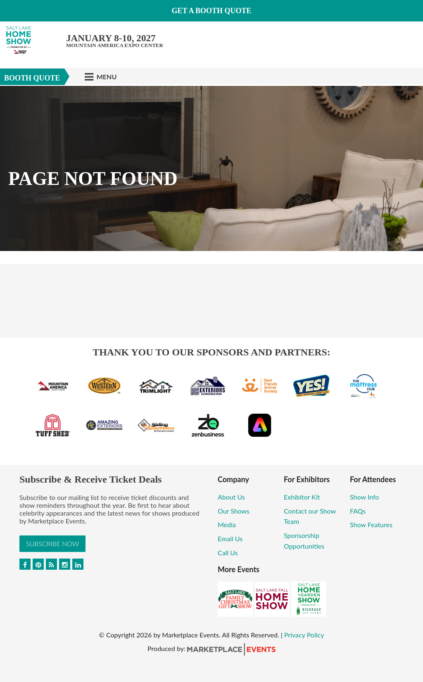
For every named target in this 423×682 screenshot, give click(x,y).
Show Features (371, 524)
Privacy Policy (304, 635)
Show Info (364, 497)
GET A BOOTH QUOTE (211, 11)
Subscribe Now (52, 543)
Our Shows (234, 511)
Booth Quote (32, 78)
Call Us (228, 552)
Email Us (230, 538)
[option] (211, 168)
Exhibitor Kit (302, 497)
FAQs (358, 511)
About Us (231, 497)
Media (227, 524)
